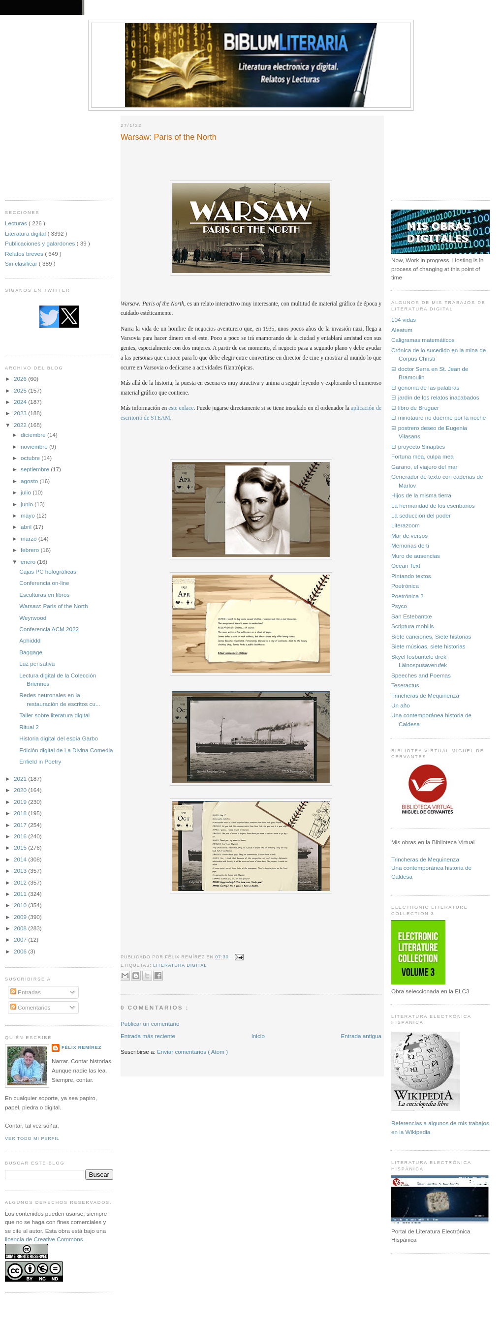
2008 (21, 928)
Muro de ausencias (415, 556)
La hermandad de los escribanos (433, 505)
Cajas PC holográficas (47, 571)
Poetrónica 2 (407, 596)
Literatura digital (26, 233)
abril (27, 526)
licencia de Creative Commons (44, 1239)
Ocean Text (405, 565)
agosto (30, 481)
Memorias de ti (410, 545)
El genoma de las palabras (425, 387)
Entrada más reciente (148, 1036)
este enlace (180, 408)
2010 (21, 905)
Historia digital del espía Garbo (58, 738)
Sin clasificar (22, 263)
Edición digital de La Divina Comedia (66, 750)
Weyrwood (32, 617)
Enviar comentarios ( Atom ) (192, 1051)
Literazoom (405, 525)
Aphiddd (29, 640)
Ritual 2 (29, 727)
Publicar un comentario (150, 1023)
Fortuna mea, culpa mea (422, 456)
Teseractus (405, 685)
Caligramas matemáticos (423, 340)
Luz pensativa (37, 663)
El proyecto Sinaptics (418, 446)
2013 (21, 870)
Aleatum (401, 330)
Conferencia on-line (44, 583)
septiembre (36, 469)
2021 (21, 778)
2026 (21, 378)
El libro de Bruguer (415, 407)
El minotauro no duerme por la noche (438, 417)
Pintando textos (411, 576)
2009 (21, 917)
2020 (21, 790)
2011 (21, 893)
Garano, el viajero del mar (424, 466)
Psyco (399, 606)
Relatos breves (25, 253)
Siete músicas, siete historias (428, 646)
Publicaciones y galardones (41, 243)
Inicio (258, 1036)
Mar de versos (409, 535)
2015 (21, 847)
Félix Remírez (81, 1047)
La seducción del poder (421, 515)
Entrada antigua (361, 1036)
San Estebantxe (411, 616)
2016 (21, 836)
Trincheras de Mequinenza (425, 695)
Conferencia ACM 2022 (49, 629)
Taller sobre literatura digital (54, 715)
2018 (21, 813)
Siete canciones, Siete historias (431, 636)
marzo (29, 538)
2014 (21, 859)
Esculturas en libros (44, 594)
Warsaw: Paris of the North (53, 606)
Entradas (25, 992)
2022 (21, 425)
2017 (21, 825)
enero (29, 561)
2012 (21, 882)
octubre (31, 458)
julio (26, 492)
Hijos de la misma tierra (421, 495)
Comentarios (30, 1007)
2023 (21, 413)
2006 (21, 951)
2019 (21, 801)
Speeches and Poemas (421, 675)
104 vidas (403, 319)
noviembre (35, 446)
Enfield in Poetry (40, 761)
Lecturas (17, 223)
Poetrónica (405, 586)
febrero (30, 550)
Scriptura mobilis (412, 626)
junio (27, 504)
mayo (28, 515)
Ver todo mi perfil (32, 1138)
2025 (21, 390)
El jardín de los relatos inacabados (435, 397)
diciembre (34, 434)
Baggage (30, 652)
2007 (21, 939)
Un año (400, 705)
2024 (21, 402)
